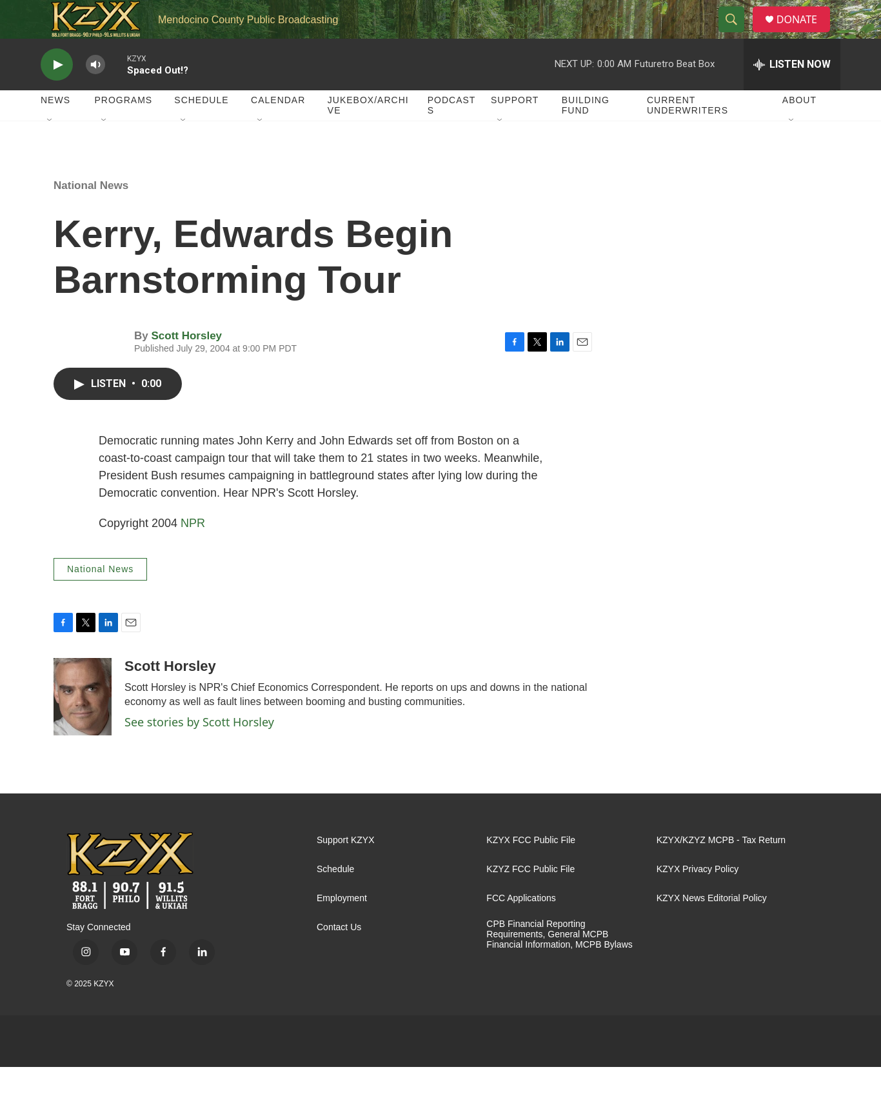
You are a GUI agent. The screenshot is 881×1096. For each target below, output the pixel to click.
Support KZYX (346, 869)
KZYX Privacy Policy (698, 898)
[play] (56, 93)
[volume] (95, 93)
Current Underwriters (687, 134)
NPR (193, 552)
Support (515, 129)
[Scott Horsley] (83, 725)
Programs (124, 129)
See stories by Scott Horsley (199, 751)
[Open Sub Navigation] (50, 149)
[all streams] (792, 93)
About (799, 129)
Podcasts (452, 134)
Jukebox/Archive (368, 134)
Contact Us (339, 956)
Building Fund (585, 134)
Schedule (201, 129)
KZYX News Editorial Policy (712, 927)
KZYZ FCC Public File (530, 898)
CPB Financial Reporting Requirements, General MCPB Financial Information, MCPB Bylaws (559, 963)
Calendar (278, 129)
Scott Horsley (186, 365)
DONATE (804, 34)
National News (91, 214)
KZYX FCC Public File (530, 869)
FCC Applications (520, 927)
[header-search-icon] (736, 34)
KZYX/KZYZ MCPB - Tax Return (721, 869)
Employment (342, 927)
